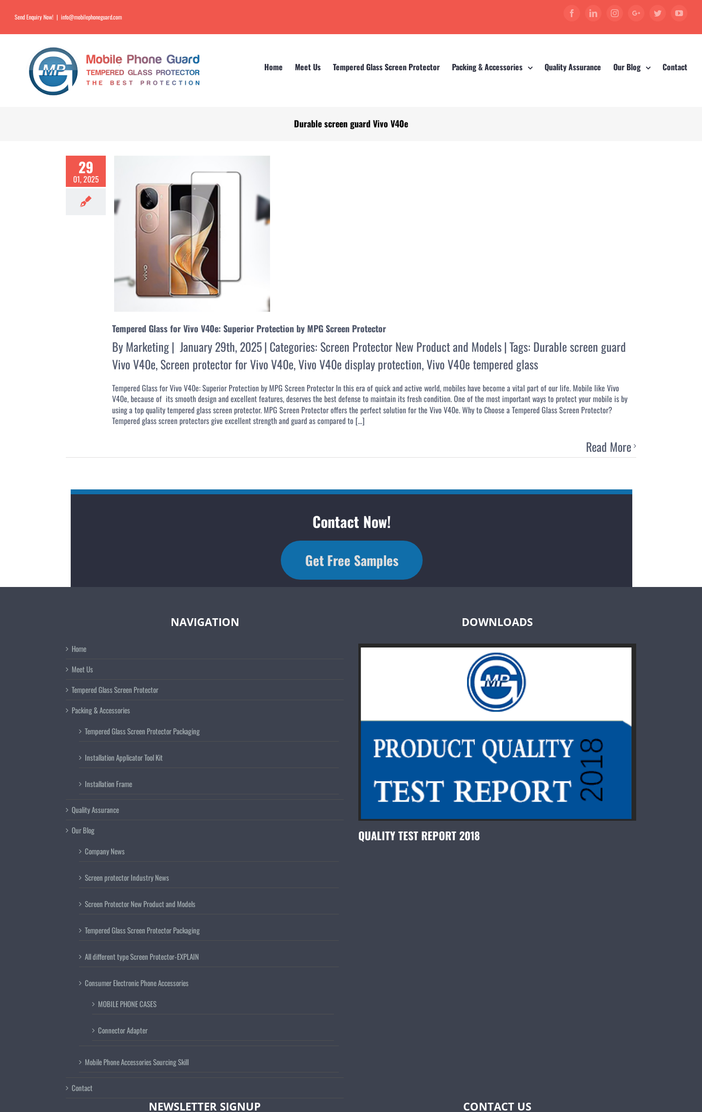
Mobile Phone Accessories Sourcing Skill (137, 1061)
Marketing (147, 346)
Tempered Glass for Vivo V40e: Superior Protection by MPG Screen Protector (249, 328)
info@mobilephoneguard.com (91, 17)
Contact (82, 1088)
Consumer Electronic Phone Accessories (137, 982)
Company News (105, 851)
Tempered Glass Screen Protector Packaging (142, 731)
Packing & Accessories (101, 710)
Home (79, 649)
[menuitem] (279, 67)
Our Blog (83, 830)
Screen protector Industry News (127, 877)
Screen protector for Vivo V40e (226, 364)
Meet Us (82, 669)
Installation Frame (108, 783)
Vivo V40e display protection (360, 364)
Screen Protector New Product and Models (411, 346)
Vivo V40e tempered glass (482, 364)
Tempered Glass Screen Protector (115, 690)
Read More (608, 447)
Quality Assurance (95, 810)
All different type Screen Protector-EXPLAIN (142, 956)
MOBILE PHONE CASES (127, 1003)
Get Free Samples (351, 560)
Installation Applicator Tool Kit (124, 757)
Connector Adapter (123, 1030)
